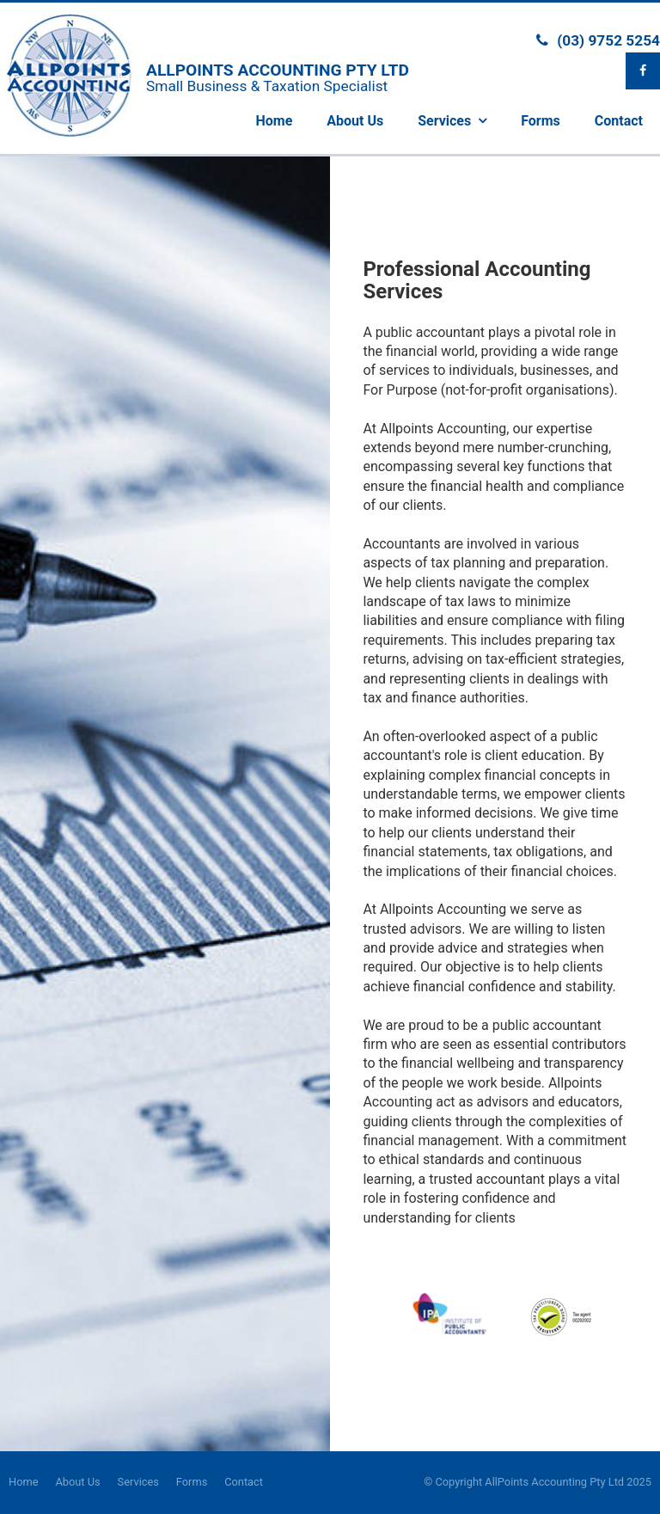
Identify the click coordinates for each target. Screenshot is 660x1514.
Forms (191, 1481)
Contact (243, 1481)
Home (23, 1481)
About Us (77, 1481)
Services (138, 1481)
